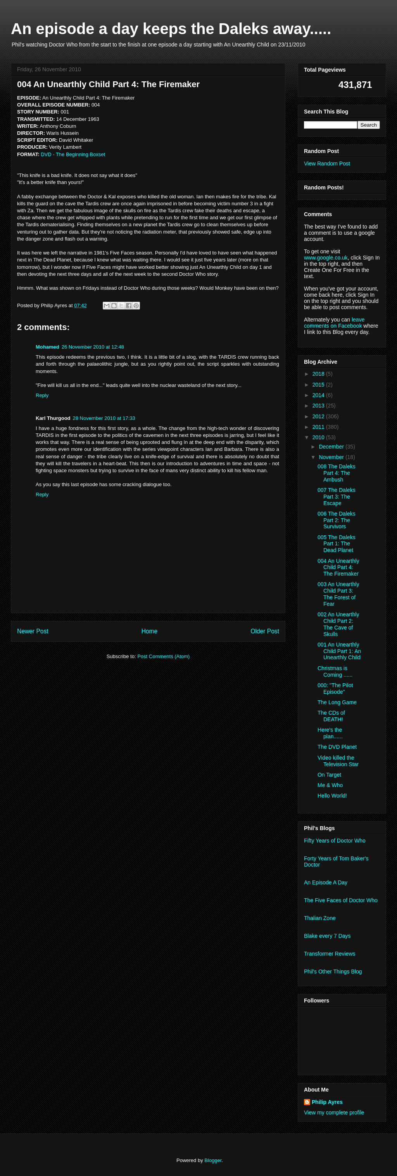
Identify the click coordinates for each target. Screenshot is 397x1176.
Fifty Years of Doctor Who (335, 840)
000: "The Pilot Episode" (335, 688)
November (332, 457)
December (332, 447)
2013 (319, 405)
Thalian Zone (320, 918)
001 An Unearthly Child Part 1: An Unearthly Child (339, 651)
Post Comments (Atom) (163, 656)
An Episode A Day (325, 882)
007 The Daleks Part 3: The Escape (337, 496)
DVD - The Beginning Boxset (73, 154)
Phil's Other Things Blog (333, 971)
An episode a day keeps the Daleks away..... (171, 28)
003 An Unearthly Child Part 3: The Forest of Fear (338, 594)
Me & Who (330, 785)
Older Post (264, 631)
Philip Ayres (327, 1102)
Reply (42, 395)
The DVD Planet (337, 747)
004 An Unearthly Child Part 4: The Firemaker (338, 567)
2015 (319, 385)
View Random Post (327, 163)
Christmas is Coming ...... (335, 671)
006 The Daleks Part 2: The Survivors (337, 520)
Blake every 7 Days (327, 936)
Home (150, 631)
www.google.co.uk (326, 257)
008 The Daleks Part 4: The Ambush (337, 473)
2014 (319, 395)
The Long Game (337, 702)
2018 (319, 374)
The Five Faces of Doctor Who (341, 900)
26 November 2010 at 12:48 (93, 347)
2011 (319, 427)
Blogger (212, 1160)
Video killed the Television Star (338, 761)
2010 (319, 437)
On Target (329, 775)
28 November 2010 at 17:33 (104, 418)
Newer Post (32, 631)
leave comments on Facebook (334, 322)
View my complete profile (334, 1112)
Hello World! (332, 796)
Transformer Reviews (330, 954)
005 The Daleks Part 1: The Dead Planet (337, 544)
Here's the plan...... (330, 733)
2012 (319, 416)
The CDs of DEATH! (331, 716)
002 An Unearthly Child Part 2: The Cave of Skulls (338, 624)
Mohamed (47, 347)
